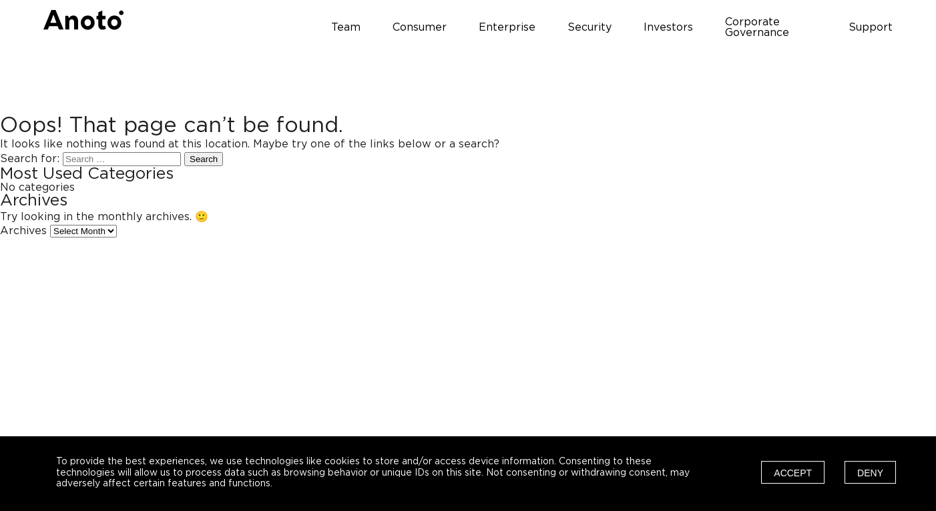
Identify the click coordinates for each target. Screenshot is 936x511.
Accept (793, 473)
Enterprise (507, 27)
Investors (668, 27)
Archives (23, 230)
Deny (870, 473)
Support (871, 27)
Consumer (420, 27)
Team (346, 27)
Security (589, 27)
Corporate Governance (757, 27)
